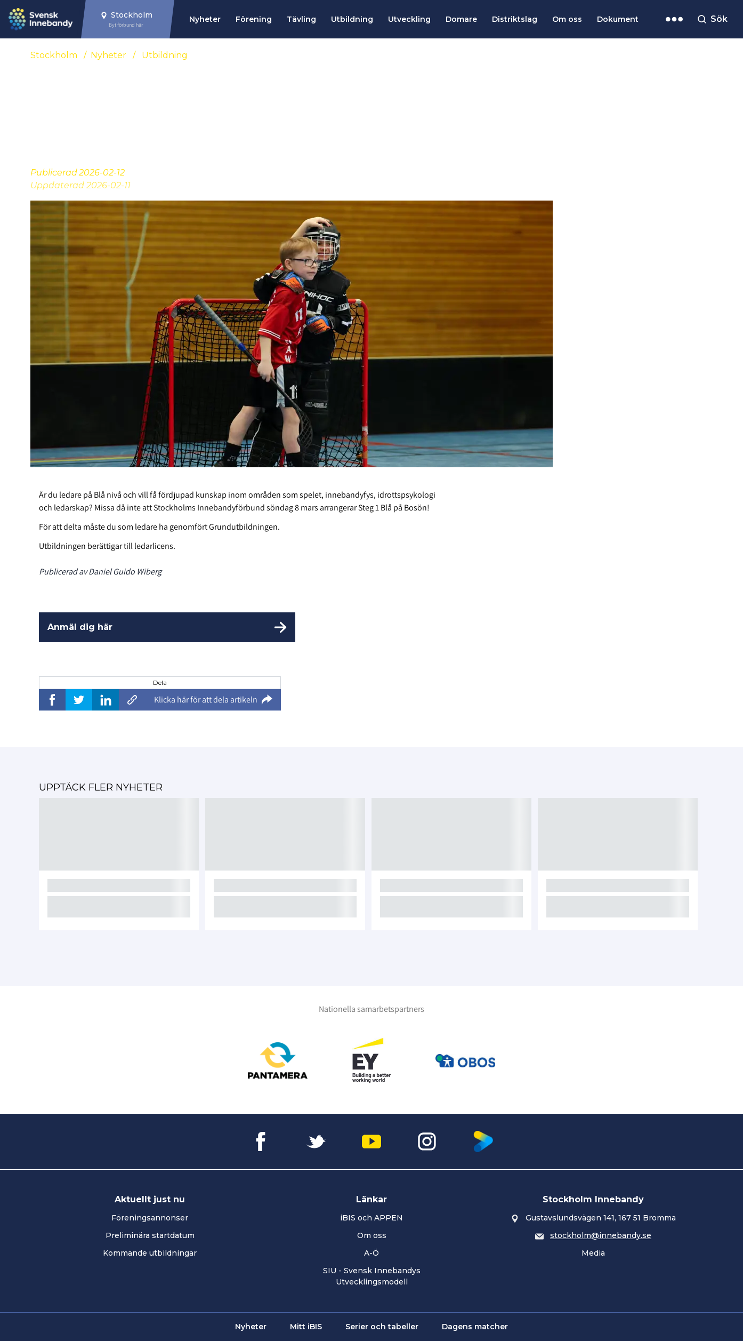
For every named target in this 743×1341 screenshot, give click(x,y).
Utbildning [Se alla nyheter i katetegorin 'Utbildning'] (165, 55)
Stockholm (53, 55)
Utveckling (409, 19)
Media (593, 1253)
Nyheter (205, 19)
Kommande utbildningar (150, 1253)
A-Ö (371, 1253)
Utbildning (352, 19)
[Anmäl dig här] (167, 627)
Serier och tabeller (381, 1326)
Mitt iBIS (306, 1326)
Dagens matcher (475, 1326)
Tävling (301, 19)
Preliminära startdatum (150, 1235)
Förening (254, 19)
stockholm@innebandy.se (600, 1235)
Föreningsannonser (149, 1218)
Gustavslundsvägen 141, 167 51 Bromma (601, 1218)
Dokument (618, 19)
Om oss (567, 19)
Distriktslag (514, 19)
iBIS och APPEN (371, 1218)
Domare (461, 19)
